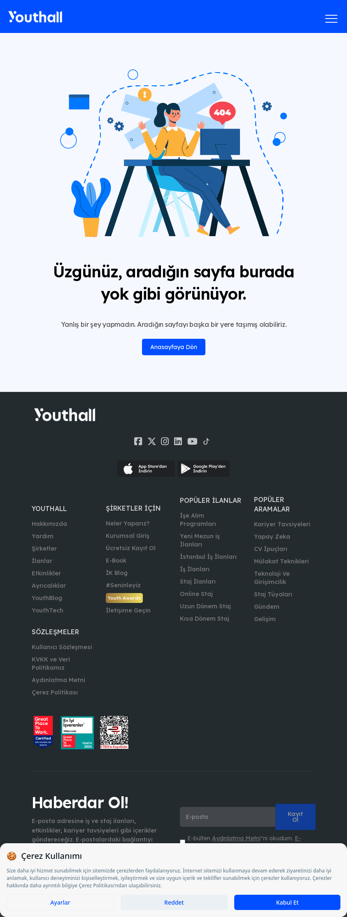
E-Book (116, 560)
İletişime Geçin (128, 610)
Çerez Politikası (55, 692)
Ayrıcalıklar (49, 585)
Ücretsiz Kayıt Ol (131, 548)
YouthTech (47, 610)
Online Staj (196, 594)
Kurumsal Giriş (127, 535)
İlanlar (42, 561)
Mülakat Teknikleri (281, 561)
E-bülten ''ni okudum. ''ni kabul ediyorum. (244, 842)
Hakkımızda (49, 524)
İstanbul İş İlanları (208, 557)
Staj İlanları (198, 581)
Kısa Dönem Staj (204, 618)
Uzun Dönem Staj (205, 606)
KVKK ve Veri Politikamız (51, 663)
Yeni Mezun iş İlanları (200, 540)
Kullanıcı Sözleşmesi (62, 647)
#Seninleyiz (123, 585)
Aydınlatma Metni (58, 680)
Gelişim (265, 619)
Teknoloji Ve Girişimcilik (272, 578)
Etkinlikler (46, 573)
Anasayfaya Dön (173, 347)
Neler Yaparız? (127, 523)
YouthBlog (47, 598)
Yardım (43, 536)
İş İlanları (195, 569)
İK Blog (117, 573)
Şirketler (44, 548)
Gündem (266, 606)
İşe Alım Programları (198, 520)
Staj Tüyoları (273, 594)
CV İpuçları (270, 549)
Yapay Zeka (272, 536)
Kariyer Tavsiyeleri (282, 524)
